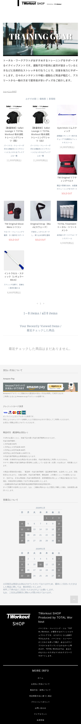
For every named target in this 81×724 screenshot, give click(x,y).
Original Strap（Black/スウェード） (67, 192)
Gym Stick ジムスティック (67, 129)
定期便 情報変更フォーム (40, 696)
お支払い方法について (40, 648)
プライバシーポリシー (40, 665)
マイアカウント (40, 678)
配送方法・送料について (40, 654)
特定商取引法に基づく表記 (40, 660)
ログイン (40, 690)
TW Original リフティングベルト (14, 192)
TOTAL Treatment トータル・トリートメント (14, 240)
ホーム (40, 642)
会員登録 (40, 684)
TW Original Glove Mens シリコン (40, 192)
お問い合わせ (40, 672)
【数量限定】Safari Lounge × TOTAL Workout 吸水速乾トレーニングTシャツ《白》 (40, 134)
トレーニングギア (10, 91)
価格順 (43, 99)
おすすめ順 (31, 99)
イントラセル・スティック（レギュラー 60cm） (40, 240)
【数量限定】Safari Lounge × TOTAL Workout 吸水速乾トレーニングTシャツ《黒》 (14, 134)
